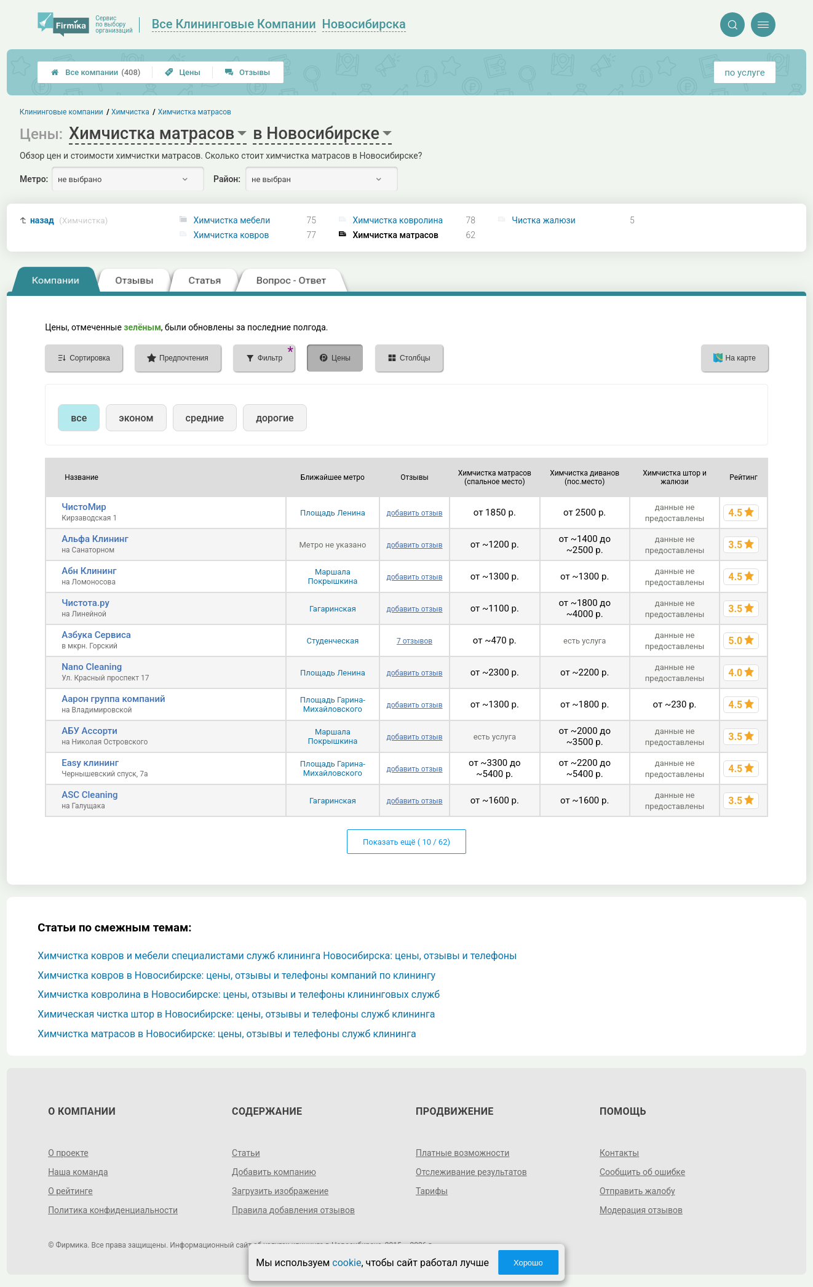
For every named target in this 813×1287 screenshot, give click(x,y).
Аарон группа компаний (113, 698)
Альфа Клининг (94, 538)
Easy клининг (90, 762)
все (79, 418)
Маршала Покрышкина (333, 576)
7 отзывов (414, 641)
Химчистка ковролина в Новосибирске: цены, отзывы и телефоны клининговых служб (239, 994)
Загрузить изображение (280, 1191)
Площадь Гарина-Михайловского (332, 704)
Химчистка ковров (231, 235)
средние (205, 418)
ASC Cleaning (89, 794)
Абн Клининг (88, 570)
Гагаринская (332, 608)
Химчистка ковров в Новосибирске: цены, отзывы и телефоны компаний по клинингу (236, 975)
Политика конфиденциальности (113, 1210)
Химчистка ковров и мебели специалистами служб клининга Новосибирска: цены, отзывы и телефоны (277, 956)
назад (69, 220)
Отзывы (247, 72)
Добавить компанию (274, 1172)
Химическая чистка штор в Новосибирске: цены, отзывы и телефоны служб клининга (236, 1014)
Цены (182, 72)
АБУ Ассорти (89, 730)
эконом (136, 418)
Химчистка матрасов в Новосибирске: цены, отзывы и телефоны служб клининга (227, 1034)
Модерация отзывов (641, 1210)
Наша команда (78, 1172)
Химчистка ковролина (397, 220)
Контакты (619, 1153)
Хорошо (528, 1262)
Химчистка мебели (231, 220)
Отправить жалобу (637, 1191)
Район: (226, 179)
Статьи (246, 1153)
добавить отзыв (414, 513)
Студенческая (332, 640)
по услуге (744, 72)
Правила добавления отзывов (293, 1210)
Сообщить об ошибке (642, 1172)
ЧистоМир (83, 506)
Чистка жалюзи (543, 220)
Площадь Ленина (332, 512)
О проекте (68, 1153)
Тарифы (432, 1191)
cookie (346, 1263)
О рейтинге (70, 1191)
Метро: (34, 179)
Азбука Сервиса (96, 634)
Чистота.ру (85, 602)
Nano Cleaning (91, 666)
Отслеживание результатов (471, 1172)
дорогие (274, 418)
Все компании (95, 72)
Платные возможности (462, 1153)
